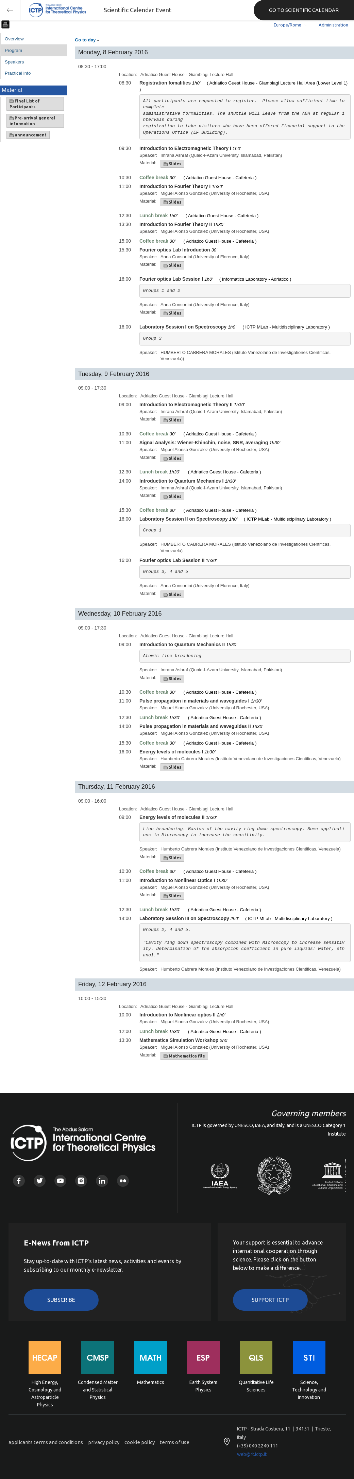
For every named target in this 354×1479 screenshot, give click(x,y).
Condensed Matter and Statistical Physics (98, 1389)
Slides (172, 164)
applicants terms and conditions (46, 1442)
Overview (14, 38)
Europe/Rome (287, 24)
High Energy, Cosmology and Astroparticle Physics (45, 1389)
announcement (28, 135)
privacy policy (103, 1442)
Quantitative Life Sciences (256, 1386)
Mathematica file (184, 1056)
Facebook (19, 1181)
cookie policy (139, 1442)
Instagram (81, 1181)
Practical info (18, 73)
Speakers (14, 61)
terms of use (174, 1442)
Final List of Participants (25, 104)
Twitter (40, 1181)
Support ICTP (270, 1300)
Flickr (123, 1181)
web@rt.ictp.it (252, 1454)
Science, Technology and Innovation (309, 1389)
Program (13, 50)
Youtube (60, 1181)
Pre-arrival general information (32, 121)
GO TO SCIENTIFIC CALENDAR (304, 10)
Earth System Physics (203, 1386)
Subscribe (61, 1300)
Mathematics (150, 1382)
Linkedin (102, 1181)
